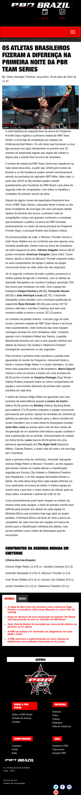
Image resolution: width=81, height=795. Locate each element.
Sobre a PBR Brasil (22, 714)
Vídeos (56, 719)
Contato (16, 721)
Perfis (15, 749)
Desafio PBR (59, 753)
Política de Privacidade (14, 783)
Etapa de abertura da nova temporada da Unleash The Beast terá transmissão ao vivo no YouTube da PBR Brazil (41, 618)
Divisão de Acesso (21, 718)
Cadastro (17, 745)
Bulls (14, 753)
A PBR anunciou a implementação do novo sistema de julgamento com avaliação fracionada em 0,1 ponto (38, 640)
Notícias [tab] (9, 598)
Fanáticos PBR (60, 745)
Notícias (56, 711)
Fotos (55, 715)
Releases (57, 722)
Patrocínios (58, 749)
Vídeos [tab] (22, 598)
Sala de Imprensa (61, 726)
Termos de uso (10, 780)
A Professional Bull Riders (17, 767)
